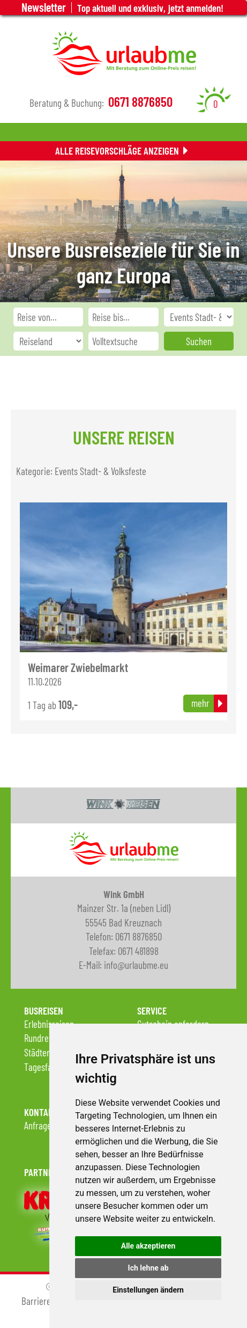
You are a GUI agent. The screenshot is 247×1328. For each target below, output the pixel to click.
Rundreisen (43, 1038)
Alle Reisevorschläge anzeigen (117, 150)
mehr (200, 703)
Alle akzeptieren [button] (148, 1246)
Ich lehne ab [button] (148, 1268)
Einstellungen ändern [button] (148, 1290)
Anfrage (37, 1125)
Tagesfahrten (47, 1067)
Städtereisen (46, 1052)
